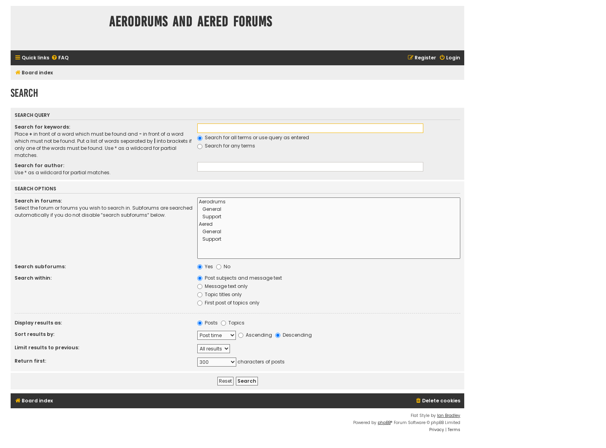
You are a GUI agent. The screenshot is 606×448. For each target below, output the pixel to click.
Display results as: (38, 322)
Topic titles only (219, 294)
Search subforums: (40, 266)
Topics (233, 322)
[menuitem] (60, 58)
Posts (207, 322)
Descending (293, 335)
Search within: (33, 278)
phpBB (384, 423)
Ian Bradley (448, 416)
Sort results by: (34, 334)
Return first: (30, 361)
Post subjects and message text (239, 278)
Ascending (255, 335)
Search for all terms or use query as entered (253, 137)
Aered (329, 224)
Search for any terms (226, 145)
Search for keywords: (42, 127)
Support (329, 217)
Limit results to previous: (47, 347)
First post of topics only (228, 302)
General (329, 209)
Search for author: (39, 165)
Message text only (222, 286)
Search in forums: (38, 200)
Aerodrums (329, 202)
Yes (205, 266)
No (223, 266)
